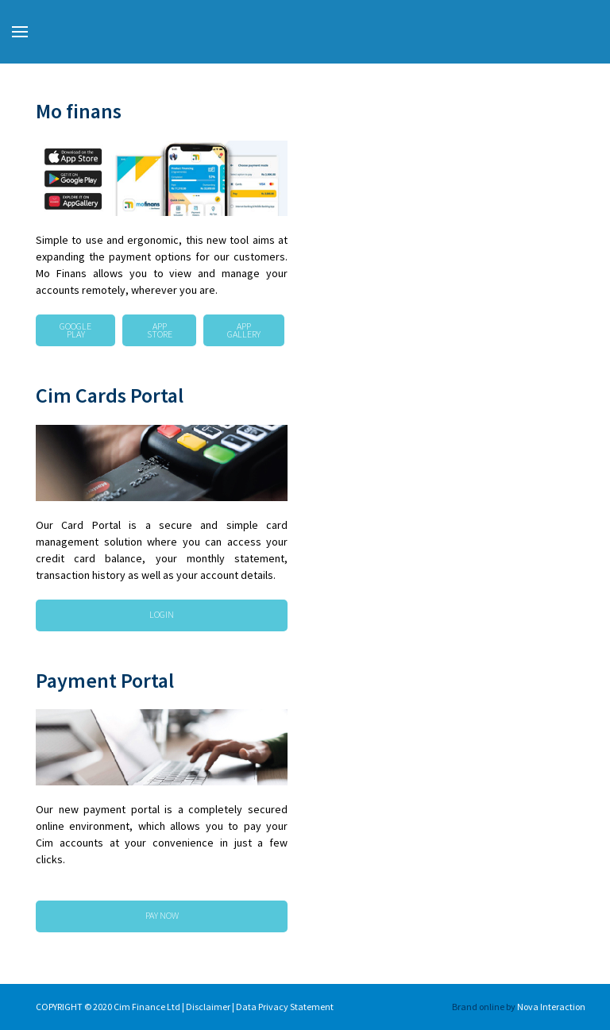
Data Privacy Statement (285, 1007)
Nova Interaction (551, 1007)
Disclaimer (209, 1007)
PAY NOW (162, 915)
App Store (159, 330)
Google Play (75, 330)
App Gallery (244, 330)
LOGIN (161, 614)
